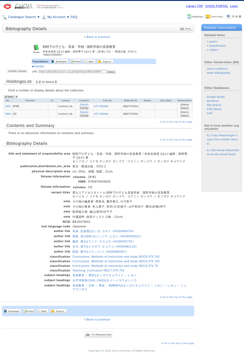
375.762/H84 (101, 106)
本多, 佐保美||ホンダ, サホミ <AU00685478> (103, 231)
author (213, 41)
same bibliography (218, 72)
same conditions (217, 68)
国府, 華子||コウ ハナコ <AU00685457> (99, 251)
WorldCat (213, 101)
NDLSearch (214, 105)
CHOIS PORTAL (216, 6)
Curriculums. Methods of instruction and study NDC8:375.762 (116, 256)
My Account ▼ (55, 17)
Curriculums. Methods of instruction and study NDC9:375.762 (116, 261)
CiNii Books (214, 109)
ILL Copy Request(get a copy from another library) (222, 139)
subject (213, 49)
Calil (209, 113)
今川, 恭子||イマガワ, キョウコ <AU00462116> (104, 246)
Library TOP (194, 6)
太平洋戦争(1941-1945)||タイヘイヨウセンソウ (104, 280)
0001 (8, 106)
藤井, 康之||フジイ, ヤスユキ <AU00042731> (103, 241)
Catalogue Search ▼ (20, 17)
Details (39, 66)
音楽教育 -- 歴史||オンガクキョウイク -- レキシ (104, 275)
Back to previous (98, 36)
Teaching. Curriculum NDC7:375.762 (98, 270)
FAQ (74, 17)
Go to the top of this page (177, 121)
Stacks (84, 104)
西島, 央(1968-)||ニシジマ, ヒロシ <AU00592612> (107, 236)
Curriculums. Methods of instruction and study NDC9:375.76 (115, 265)
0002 (8, 113)
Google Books (216, 96)
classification (217, 45)
